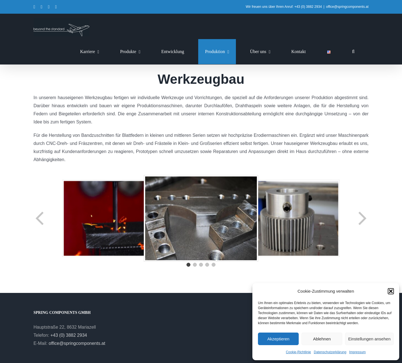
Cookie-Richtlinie (298, 352)
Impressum (357, 352)
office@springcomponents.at (347, 7)
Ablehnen (322, 338)
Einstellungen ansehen (369, 338)
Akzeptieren (278, 338)
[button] (391, 291)
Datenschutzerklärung (330, 352)
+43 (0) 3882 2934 (68, 335)
